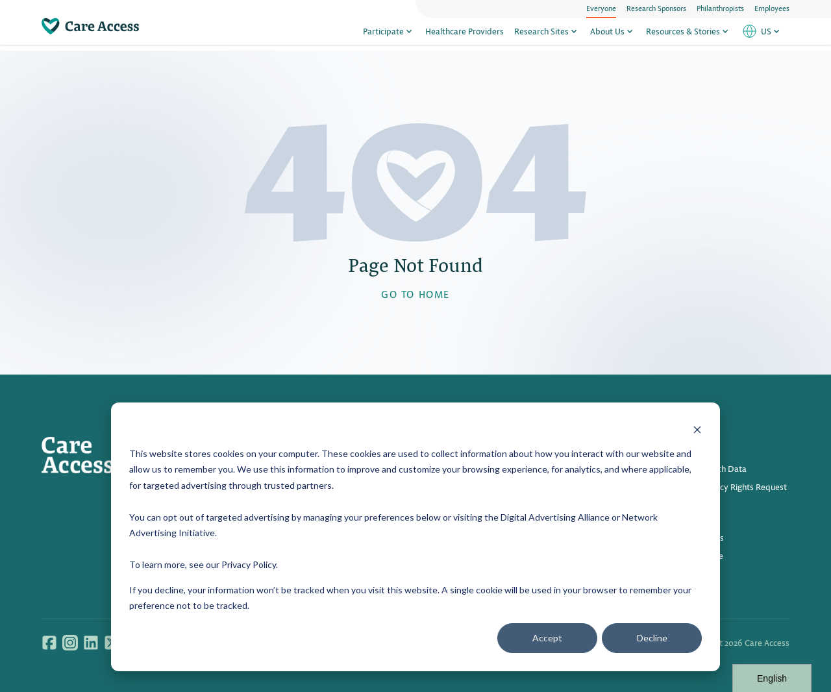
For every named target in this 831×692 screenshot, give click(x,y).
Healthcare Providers (464, 34)
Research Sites (547, 34)
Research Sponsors (656, 8)
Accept (547, 637)
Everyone (601, 8)
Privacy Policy (248, 564)
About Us (613, 34)
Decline (652, 637)
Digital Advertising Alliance (555, 517)
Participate (389, 34)
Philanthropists (720, 8)
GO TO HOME (415, 294)
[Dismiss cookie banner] (697, 429)
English (772, 678)
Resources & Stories (688, 34)
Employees (771, 8)
